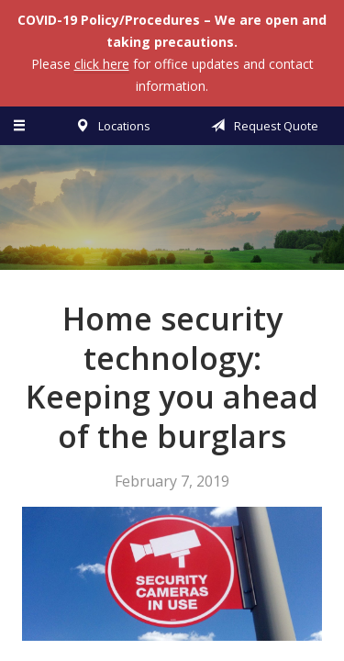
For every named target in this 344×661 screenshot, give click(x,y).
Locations (109, 126)
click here (101, 64)
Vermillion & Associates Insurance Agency (172, 215)
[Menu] (20, 126)
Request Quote (261, 126)
